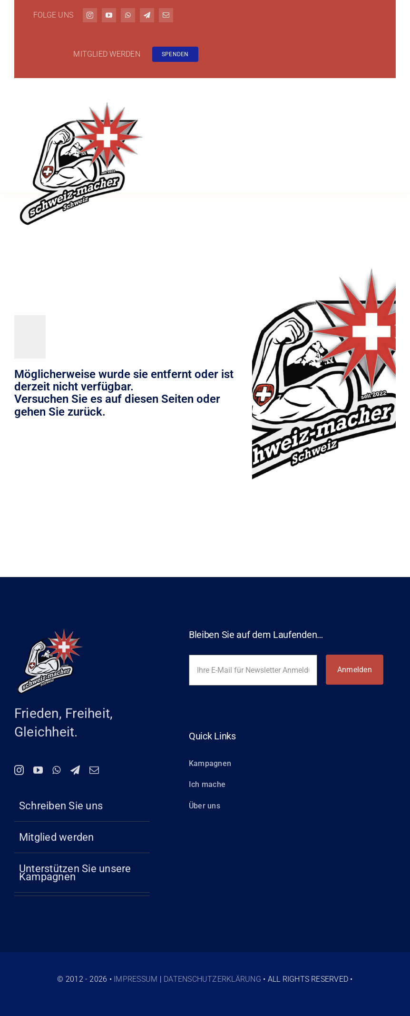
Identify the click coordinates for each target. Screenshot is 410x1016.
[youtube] (109, 15)
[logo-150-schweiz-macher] (50, 634)
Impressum (135, 979)
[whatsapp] (128, 15)
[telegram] (147, 15)
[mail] (166, 15)
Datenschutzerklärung (212, 979)
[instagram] (90, 15)
